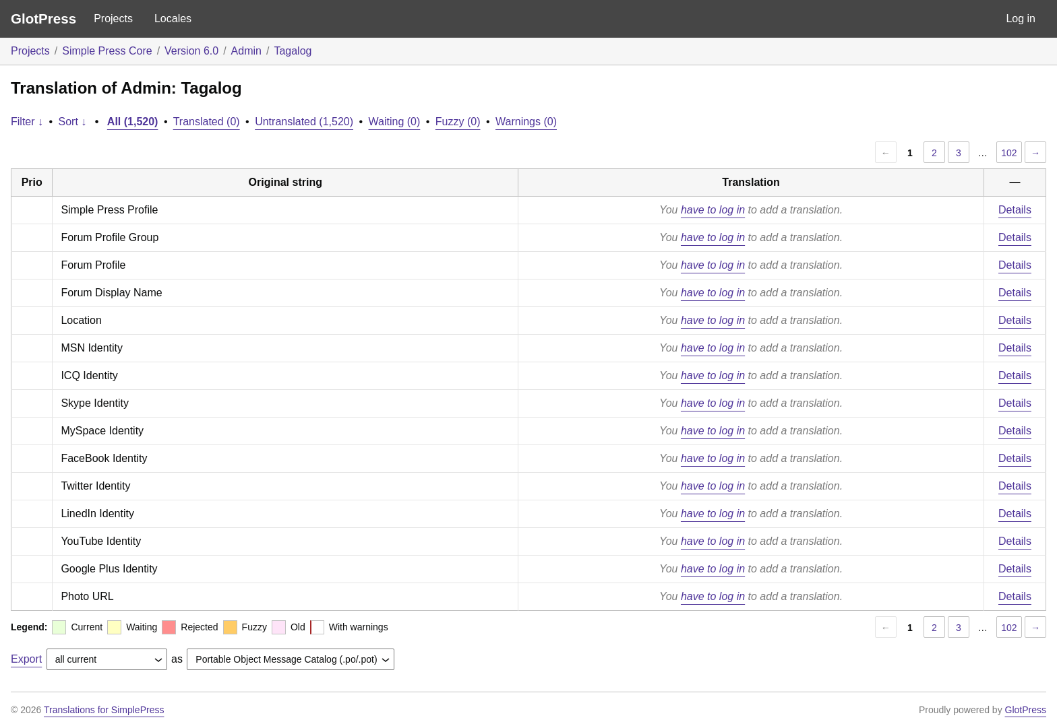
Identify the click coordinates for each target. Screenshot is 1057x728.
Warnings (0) (526, 121)
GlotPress (43, 18)
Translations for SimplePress (104, 709)
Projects (113, 18)
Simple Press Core (107, 51)
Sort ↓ (73, 121)
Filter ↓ (27, 121)
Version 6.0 (191, 51)
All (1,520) (132, 121)
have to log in (713, 210)
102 (1009, 152)
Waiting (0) (395, 121)
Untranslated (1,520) (304, 121)
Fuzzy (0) (458, 121)
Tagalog (292, 51)
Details (1014, 210)
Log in (1020, 18)
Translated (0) (206, 121)
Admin (246, 51)
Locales (172, 18)
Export (26, 659)
